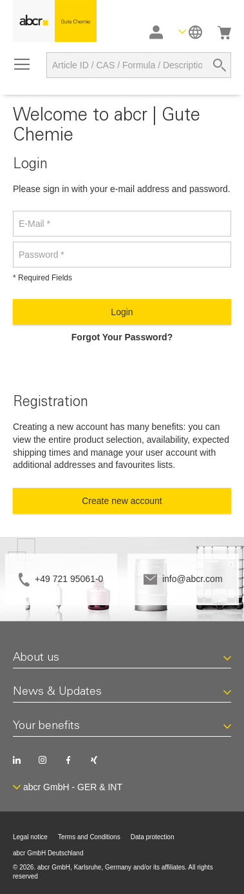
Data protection (152, 837)
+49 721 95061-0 (69, 579)
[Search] (219, 65)
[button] (190, 32)
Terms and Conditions (89, 837)
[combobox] (138, 65)
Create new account (122, 501)
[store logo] (55, 21)
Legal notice (30, 837)
